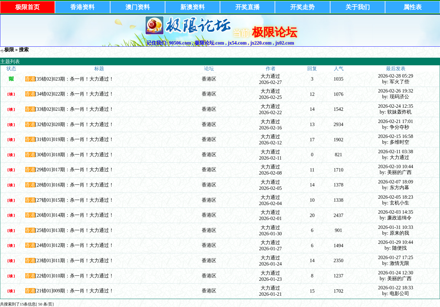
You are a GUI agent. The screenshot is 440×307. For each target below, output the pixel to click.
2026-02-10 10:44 (395, 166)
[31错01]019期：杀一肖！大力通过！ (74, 139)
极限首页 (27, 7)
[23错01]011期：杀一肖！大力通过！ (74, 260)
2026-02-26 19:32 (395, 90)
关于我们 (357, 7)
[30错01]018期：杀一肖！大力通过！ (74, 154)
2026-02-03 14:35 (395, 212)
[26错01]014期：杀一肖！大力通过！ (74, 215)
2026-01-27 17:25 (395, 257)
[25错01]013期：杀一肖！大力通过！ (74, 230)
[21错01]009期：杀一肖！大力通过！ (74, 290)
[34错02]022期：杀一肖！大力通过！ (74, 93)
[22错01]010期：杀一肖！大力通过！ (74, 275)
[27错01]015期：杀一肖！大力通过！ (74, 200)
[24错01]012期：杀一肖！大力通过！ (74, 245)
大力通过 (270, 76)
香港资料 (82, 7)
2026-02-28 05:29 (395, 75)
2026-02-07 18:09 (395, 181)
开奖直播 (247, 7)
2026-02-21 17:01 (395, 121)
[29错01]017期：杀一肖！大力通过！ (74, 169)
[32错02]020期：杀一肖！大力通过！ (74, 124)
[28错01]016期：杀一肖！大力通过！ (74, 184)
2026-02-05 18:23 (395, 197)
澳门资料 (137, 7)
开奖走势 (302, 7)
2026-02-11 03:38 (395, 151)
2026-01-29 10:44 (395, 242)
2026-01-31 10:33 (395, 227)
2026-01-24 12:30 (395, 272)
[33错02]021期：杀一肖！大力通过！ (74, 109)
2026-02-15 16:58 (395, 136)
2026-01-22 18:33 (395, 287)
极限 (9, 49)
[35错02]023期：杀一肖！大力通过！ (74, 78)
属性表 (412, 7)
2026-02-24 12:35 (395, 106)
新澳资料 (192, 7)
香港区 (209, 78)
